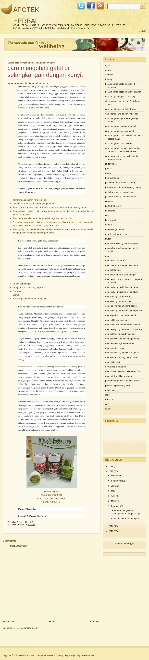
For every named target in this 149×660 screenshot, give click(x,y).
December (116, 475)
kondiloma (110, 211)
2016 (111, 531)
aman (108, 70)
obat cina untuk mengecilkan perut (121, 265)
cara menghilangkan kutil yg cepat (121, 114)
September (116, 481)
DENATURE (111, 164)
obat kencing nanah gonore (118, 301)
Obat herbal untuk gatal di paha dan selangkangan (40, 86)
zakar (108, 409)
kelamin (109, 201)
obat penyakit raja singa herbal (119, 343)
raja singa (109, 390)
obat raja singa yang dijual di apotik (122, 352)
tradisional (110, 399)
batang (108, 79)
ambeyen (109, 74)
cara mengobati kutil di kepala (119, 143)
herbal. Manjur (112, 178)
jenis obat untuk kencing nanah (120, 182)
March (114, 501)
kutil (107, 215)
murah (108, 239)
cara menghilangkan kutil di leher (121, 109)
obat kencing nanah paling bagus (121, 306)
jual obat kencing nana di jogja (119, 192)
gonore (108, 168)
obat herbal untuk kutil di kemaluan (121, 292)
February (115, 506)
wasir (107, 404)
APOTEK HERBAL (27, 655)
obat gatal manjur (113, 270)
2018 (111, 471)
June (113, 486)
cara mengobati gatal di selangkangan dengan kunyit (45, 71)
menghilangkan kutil (114, 229)
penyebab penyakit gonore (117, 385)
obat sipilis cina (112, 362)
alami (107, 65)
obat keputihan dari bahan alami (120, 315)
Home (142, 31)
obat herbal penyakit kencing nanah (122, 287)
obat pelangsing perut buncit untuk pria (123, 329)
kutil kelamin (111, 220)
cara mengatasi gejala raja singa (120, 96)
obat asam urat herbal (115, 260)
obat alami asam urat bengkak (125, 518)
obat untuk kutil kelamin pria (118, 376)
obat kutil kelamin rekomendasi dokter (123, 324)
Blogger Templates (45, 655)
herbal (108, 173)
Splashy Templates (64, 655)
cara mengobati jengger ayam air (121, 126)
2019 (111, 466)
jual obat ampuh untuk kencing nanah (123, 187)
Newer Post (8, 621)
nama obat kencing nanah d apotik (121, 243)
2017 (111, 526)
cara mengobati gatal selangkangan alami (35, 63)
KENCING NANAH (114, 206)
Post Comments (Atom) (27, 628)
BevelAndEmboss (88, 655)
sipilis (108, 395)
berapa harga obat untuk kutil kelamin (123, 92)
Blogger (130, 543)
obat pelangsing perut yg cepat (120, 334)
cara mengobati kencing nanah (120, 131)
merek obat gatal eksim (116, 234)
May (113, 491)
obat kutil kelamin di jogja (117, 320)
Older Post (95, 621)
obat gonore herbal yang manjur (120, 274)
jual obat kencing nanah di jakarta (121, 196)
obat (107, 256)
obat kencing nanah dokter (117, 296)
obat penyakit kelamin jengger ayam (122, 338)
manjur (108, 224)
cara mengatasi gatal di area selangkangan (28, 83)
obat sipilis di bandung (115, 367)
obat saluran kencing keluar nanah (121, 357)
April (113, 496)
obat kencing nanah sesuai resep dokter (124, 310)
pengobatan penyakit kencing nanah (122, 380)
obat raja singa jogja (114, 348)
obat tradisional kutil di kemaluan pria (122, 371)
